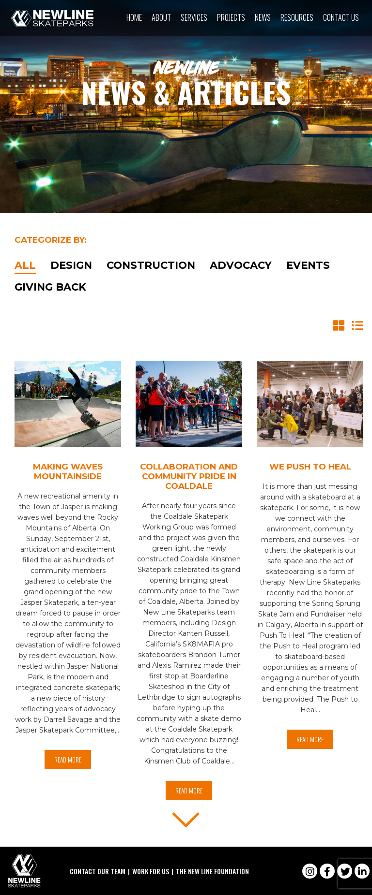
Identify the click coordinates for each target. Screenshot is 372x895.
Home (134, 17)
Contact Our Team (97, 871)
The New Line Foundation (212, 871)
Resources (296, 17)
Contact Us (341, 17)
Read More (67, 759)
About (161, 17)
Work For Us (150, 871)
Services (194, 17)
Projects (231, 17)
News (263, 17)
